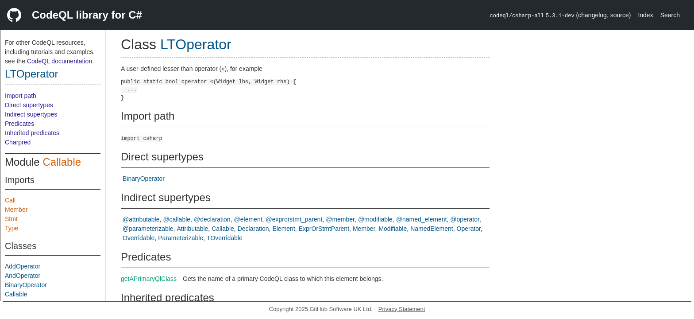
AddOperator (22, 266)
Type (11, 228)
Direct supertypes (29, 105)
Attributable (192, 228)
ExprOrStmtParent (324, 228)
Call (10, 200)
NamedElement (431, 228)
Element (283, 228)
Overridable (138, 237)
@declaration (212, 219)
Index (645, 15)
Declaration (253, 228)
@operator (464, 219)
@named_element (421, 219)
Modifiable (392, 228)
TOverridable (225, 237)
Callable (61, 162)
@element (248, 219)
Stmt (11, 218)
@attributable (141, 219)
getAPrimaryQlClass (149, 278)
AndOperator (22, 275)
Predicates (19, 123)
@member (340, 219)
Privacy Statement (401, 309)
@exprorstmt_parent (294, 219)
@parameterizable (148, 228)
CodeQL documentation (59, 61)
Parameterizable (180, 237)
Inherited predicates (32, 132)
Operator (469, 228)
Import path (20, 95)
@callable (176, 219)
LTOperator (31, 74)
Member (16, 209)
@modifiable (375, 219)
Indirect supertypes (31, 114)
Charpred (18, 142)
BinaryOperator (26, 284)
